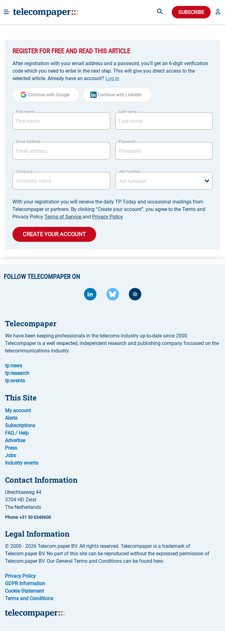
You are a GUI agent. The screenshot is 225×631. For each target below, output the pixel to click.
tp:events (15, 381)
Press (11, 448)
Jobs (10, 455)
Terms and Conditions (29, 598)
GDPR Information (25, 583)
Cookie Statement (24, 591)
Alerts (11, 418)
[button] (217, 12)
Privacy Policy (107, 217)
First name (25, 112)
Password (127, 142)
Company (24, 172)
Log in (112, 78)
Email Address (28, 142)
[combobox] (164, 180)
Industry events (21, 463)
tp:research (17, 373)
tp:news (13, 366)
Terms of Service (63, 217)
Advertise (15, 440)
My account (18, 410)
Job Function (130, 172)
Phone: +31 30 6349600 (28, 517)
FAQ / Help (17, 433)
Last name (127, 112)
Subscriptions (20, 425)
